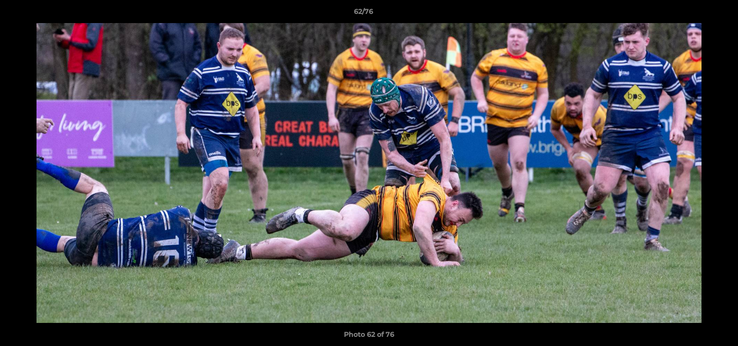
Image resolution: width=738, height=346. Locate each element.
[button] (697, 14)
